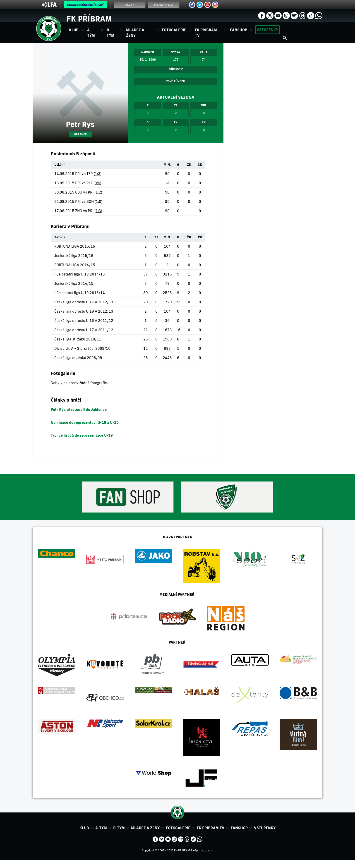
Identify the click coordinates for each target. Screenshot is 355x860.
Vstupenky (267, 29)
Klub (84, 828)
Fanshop (238, 30)
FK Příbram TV (206, 33)
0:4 (97, 183)
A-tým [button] (91, 33)
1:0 (98, 201)
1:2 (98, 192)
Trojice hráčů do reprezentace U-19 (82, 435)
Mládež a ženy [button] (135, 33)
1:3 (97, 173)
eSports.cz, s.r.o (203, 850)
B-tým (119, 828)
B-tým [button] (110, 33)
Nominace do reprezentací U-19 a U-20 (85, 422)
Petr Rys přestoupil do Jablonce (79, 409)
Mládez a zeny (145, 828)
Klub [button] (74, 30)
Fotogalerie (174, 30)
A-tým (101, 828)
